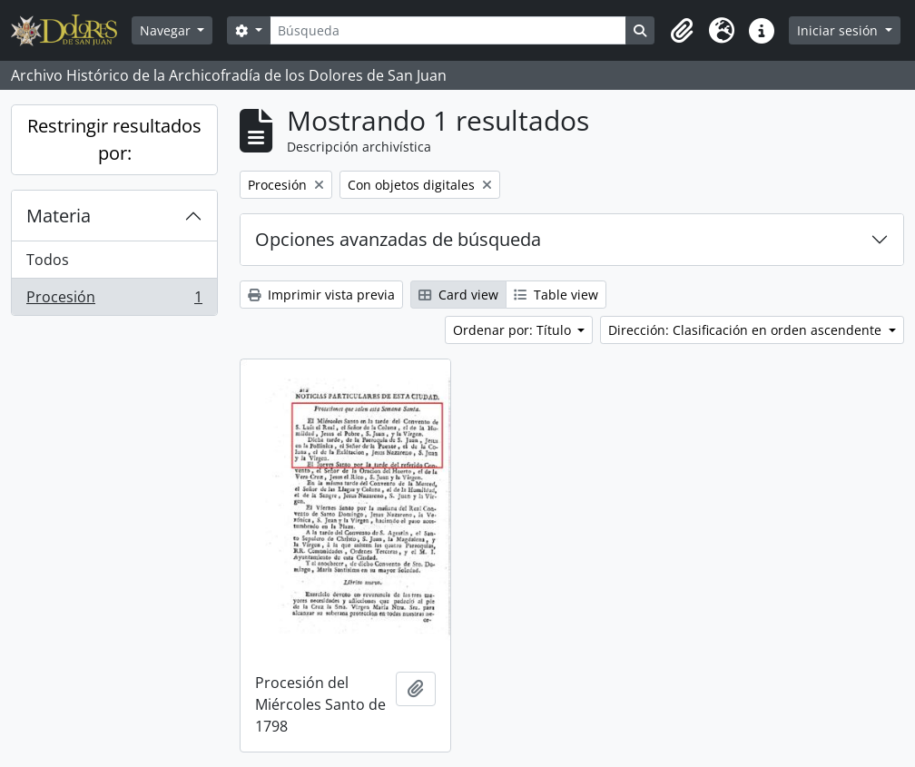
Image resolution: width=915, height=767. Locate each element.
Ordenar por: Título (514, 330)
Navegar (167, 30)
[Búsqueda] (448, 30)
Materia (58, 215)
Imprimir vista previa (321, 294)
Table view (556, 294)
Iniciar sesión (839, 30)
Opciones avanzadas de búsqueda (398, 239)
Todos (47, 260)
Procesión (113, 300)
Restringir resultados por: (114, 139)
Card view (458, 294)
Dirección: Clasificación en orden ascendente (746, 330)
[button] (682, 31)
